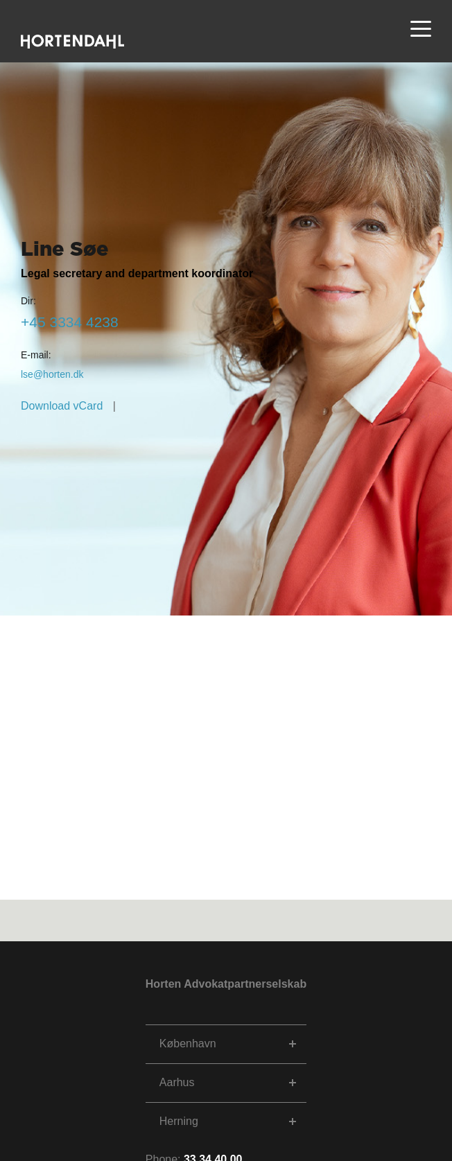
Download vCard (62, 406)
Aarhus (177, 1082)
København (187, 1043)
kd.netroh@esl (52, 374)
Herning (178, 1121)
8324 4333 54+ (70, 322)
